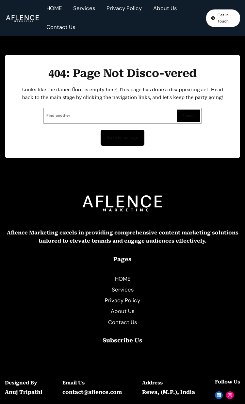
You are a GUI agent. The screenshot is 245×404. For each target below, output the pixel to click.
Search (188, 115)
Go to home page (122, 137)
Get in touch (223, 18)
